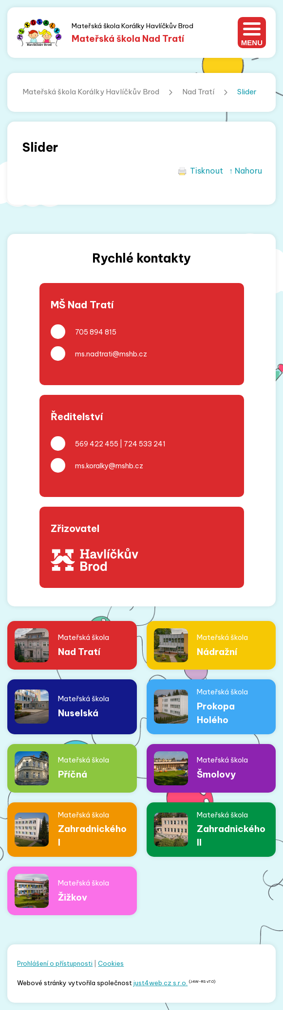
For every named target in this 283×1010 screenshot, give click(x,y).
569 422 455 (96, 444)
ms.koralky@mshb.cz (109, 465)
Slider (247, 91)
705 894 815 (95, 332)
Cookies (111, 963)
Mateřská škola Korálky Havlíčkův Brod (90, 91)
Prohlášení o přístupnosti (55, 963)
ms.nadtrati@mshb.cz (111, 354)
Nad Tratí (198, 91)
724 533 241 (145, 444)
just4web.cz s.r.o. (160, 983)
